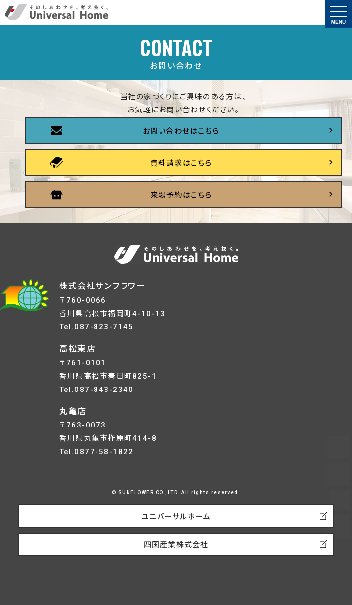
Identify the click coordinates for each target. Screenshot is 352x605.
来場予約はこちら (181, 195)
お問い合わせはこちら (181, 131)
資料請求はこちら (181, 163)
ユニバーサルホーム (176, 516)
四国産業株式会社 (176, 544)
